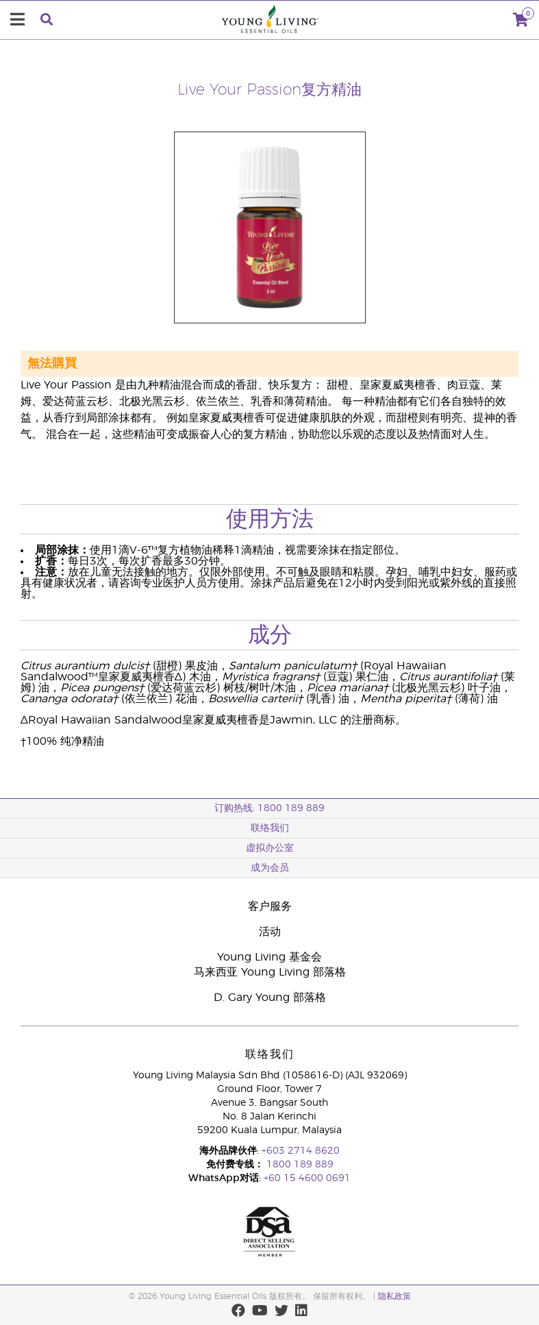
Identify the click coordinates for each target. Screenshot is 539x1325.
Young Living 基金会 (269, 957)
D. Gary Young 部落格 (270, 997)
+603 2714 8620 (301, 1151)
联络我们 (270, 828)
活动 (270, 931)
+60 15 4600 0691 (307, 1178)
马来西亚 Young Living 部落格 (270, 972)
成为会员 (270, 868)
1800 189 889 (299, 1164)
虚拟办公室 (270, 848)
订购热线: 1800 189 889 (269, 808)
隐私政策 (394, 1296)
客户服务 (270, 906)
